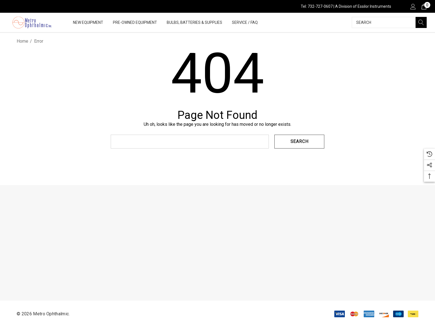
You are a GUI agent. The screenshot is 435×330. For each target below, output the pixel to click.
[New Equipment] (88, 22)
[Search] (421, 22)
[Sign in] (412, 6)
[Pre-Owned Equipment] (135, 22)
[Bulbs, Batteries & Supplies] (194, 22)
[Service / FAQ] (245, 22)
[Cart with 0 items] (423, 6)
